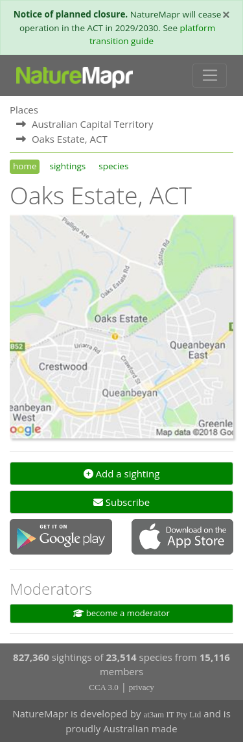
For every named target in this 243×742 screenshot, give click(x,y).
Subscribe (121, 502)
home (24, 166)
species (113, 166)
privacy (141, 687)
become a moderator (121, 613)
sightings (67, 166)
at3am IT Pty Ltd (172, 714)
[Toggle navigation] (209, 76)
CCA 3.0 (104, 687)
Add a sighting (122, 473)
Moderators (51, 588)
